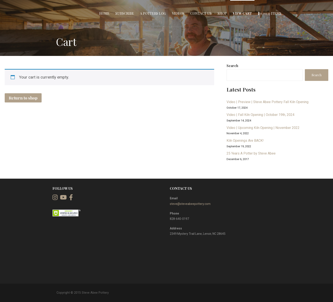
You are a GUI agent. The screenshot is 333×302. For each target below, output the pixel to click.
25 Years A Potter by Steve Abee (251, 153)
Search (232, 65)
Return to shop (23, 98)
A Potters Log (153, 13)
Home (104, 13)
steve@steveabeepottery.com (190, 204)
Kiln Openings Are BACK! (245, 141)
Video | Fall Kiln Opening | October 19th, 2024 (260, 115)
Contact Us (201, 13)
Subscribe (124, 13)
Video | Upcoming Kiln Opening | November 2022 (263, 128)
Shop (222, 13)
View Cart (242, 13)
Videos (178, 13)
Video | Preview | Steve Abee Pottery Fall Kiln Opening (267, 102)
